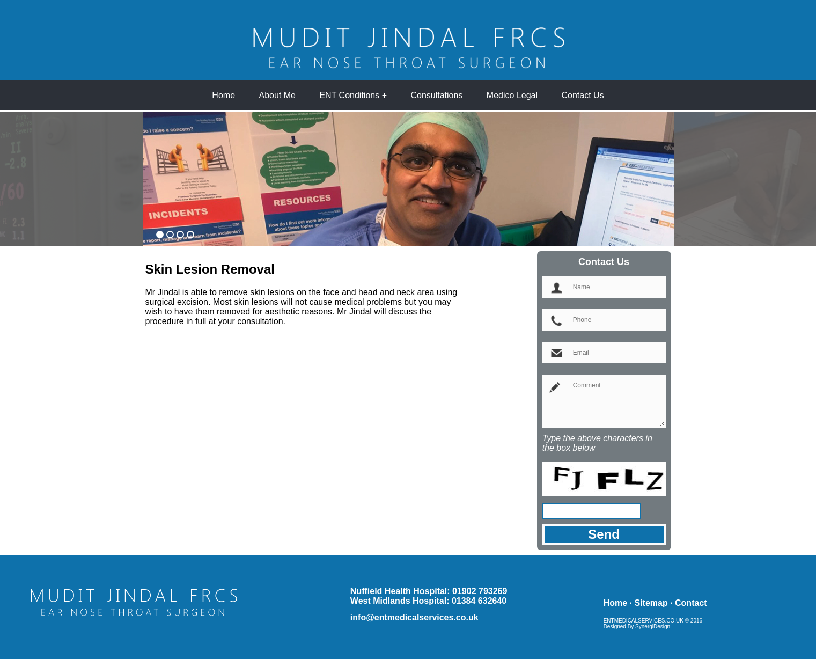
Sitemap (650, 602)
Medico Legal (512, 95)
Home (223, 95)
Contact (691, 602)
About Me (277, 95)
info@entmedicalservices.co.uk (414, 617)
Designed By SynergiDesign (637, 626)
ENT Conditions (349, 95)
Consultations (436, 95)
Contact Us (582, 95)
